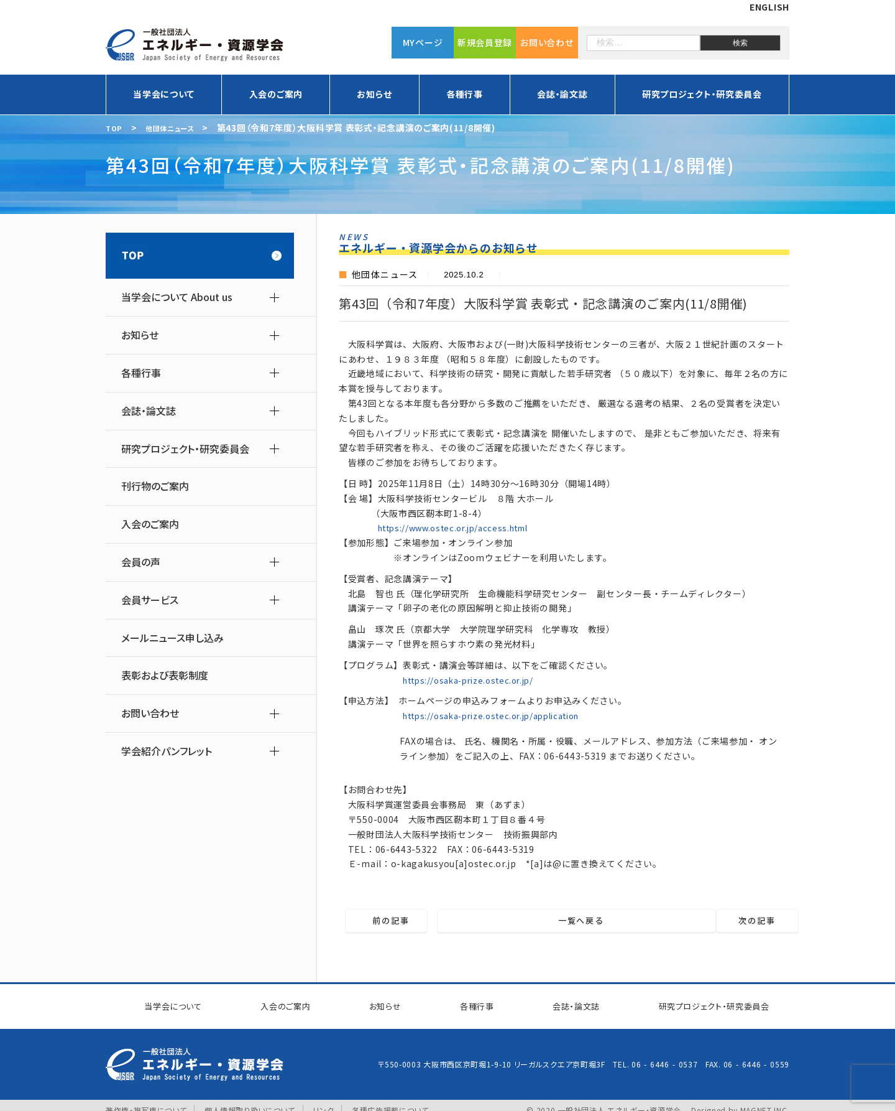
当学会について (164, 94)
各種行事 (464, 94)
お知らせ (374, 94)
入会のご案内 (276, 94)
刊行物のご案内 (155, 486)
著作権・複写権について (146, 1100)
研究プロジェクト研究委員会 (703, 1001)
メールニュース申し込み (172, 638)
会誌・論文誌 (562, 94)
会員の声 (140, 562)
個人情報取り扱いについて (249, 1100)
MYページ (423, 40)
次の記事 (736, 921)
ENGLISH (769, 7)
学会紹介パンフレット (166, 751)
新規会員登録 (484, 40)
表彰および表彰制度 (164, 675)
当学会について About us (176, 297)
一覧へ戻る (572, 921)
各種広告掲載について (390, 1100)
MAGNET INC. (764, 1100)
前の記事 (412, 921)
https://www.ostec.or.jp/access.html (460, 527)
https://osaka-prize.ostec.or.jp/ (474, 680)
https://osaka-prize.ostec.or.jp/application (501, 715)
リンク (324, 1100)
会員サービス (149, 600)
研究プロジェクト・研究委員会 (702, 94)
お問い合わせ (546, 40)
